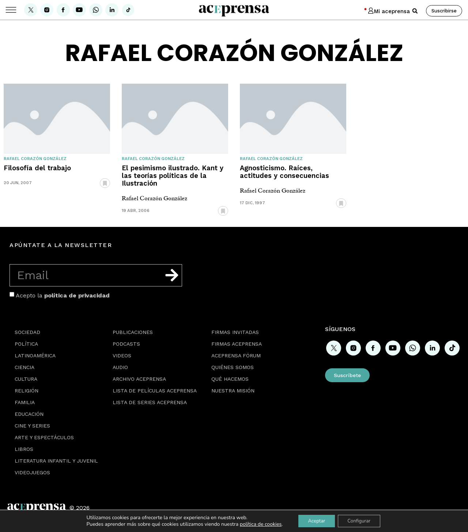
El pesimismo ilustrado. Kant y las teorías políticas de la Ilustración (172, 175)
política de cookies (257, 523)
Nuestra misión (232, 391)
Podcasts (126, 344)
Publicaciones (133, 332)
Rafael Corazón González (35, 158)
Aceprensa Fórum (236, 355)
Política (26, 344)
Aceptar (315, 520)
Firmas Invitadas (235, 332)
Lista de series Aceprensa (150, 402)
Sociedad (27, 332)
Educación (29, 414)
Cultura (26, 379)
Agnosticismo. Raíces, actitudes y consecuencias (284, 171)
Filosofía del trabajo (37, 168)
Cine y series (32, 426)
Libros (24, 449)
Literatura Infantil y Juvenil (56, 461)
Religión (26, 391)
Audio (120, 367)
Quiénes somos (232, 367)
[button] (415, 11)
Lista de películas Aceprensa (155, 391)
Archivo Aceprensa (139, 379)
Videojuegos (32, 472)
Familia (25, 402)
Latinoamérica (35, 355)
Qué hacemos (230, 379)
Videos (122, 355)
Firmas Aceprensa (236, 344)
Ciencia (24, 367)
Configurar (360, 520)
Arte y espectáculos (44, 437)
